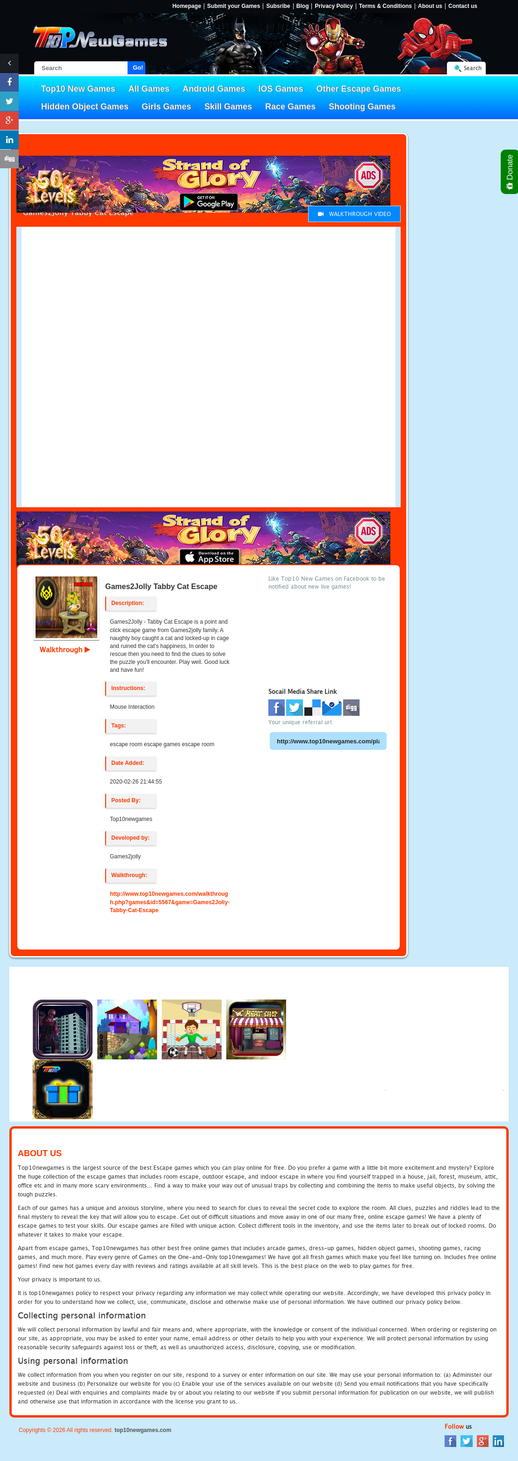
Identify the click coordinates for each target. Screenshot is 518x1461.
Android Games (214, 89)
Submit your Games (233, 6)
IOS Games (281, 89)
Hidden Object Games (85, 106)
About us (430, 6)
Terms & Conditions (385, 6)
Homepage (187, 6)
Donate (510, 171)
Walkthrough (65, 649)
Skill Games (228, 106)
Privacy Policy (334, 6)
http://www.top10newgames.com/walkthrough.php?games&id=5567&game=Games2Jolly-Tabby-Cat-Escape (170, 902)
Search (473, 68)
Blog (302, 6)
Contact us (462, 6)
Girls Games (166, 106)
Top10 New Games (78, 89)
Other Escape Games (359, 89)
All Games (149, 89)
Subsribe (278, 6)
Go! (138, 67)
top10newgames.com (143, 1430)
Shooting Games (362, 106)
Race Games (290, 106)
